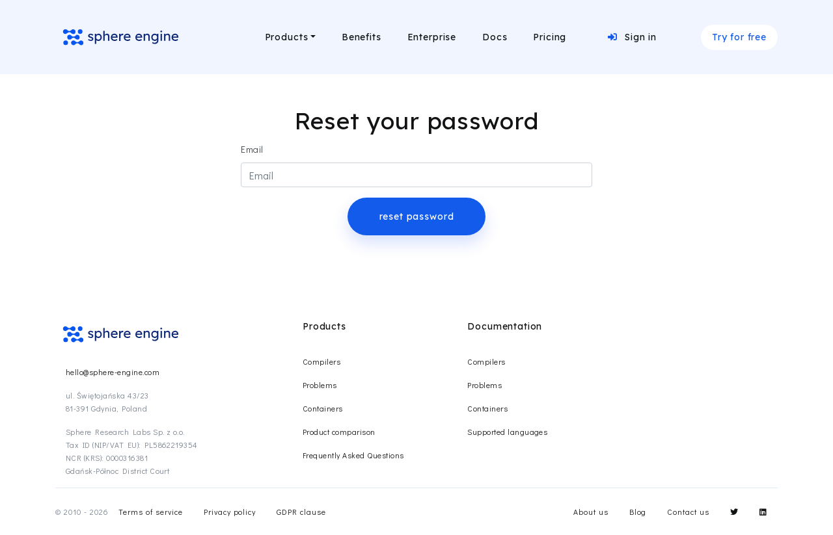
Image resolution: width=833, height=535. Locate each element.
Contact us (688, 511)
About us (590, 511)
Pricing (549, 37)
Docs (494, 37)
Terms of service (150, 511)
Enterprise (431, 37)
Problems (320, 385)
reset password (416, 216)
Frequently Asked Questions (353, 455)
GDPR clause (301, 511)
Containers (323, 408)
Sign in (632, 37)
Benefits (361, 37)
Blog (638, 511)
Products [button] (286, 37)
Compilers (321, 361)
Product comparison (339, 431)
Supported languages (507, 431)
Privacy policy (230, 511)
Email (252, 149)
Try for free (739, 37)
